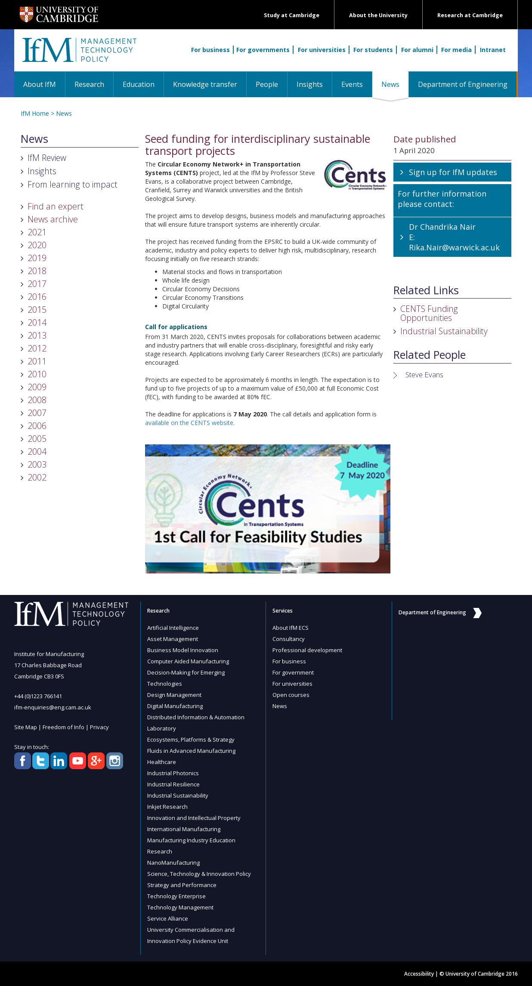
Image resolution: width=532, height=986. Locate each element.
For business (210, 50)
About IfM (39, 84)
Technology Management (180, 907)
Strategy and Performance (182, 885)
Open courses (290, 695)
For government (293, 672)
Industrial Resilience (173, 784)
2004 (37, 451)
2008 (37, 400)
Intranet (493, 50)
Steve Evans (424, 374)
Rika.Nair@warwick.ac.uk (454, 247)
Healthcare (161, 762)
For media (456, 50)
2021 (37, 232)
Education (139, 84)
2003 (37, 464)
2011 (37, 361)
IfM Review (47, 157)
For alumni (417, 50)
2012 (37, 348)
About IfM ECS (290, 628)
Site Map (25, 727)
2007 (37, 413)
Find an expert (56, 206)
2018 (37, 271)
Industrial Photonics (173, 773)
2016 (37, 296)
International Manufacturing (183, 829)
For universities (322, 50)
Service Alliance (167, 918)
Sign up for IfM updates (453, 172)
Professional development (307, 650)
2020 (37, 245)
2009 (37, 387)
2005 (37, 438)
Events (352, 84)
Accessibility (419, 973)
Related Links (426, 290)
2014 (37, 322)
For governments (263, 50)
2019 (37, 258)
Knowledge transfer (205, 84)
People (267, 84)
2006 (37, 425)
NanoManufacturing (173, 862)
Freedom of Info (63, 727)
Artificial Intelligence (173, 628)
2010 (37, 374)
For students (373, 50)
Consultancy (288, 639)
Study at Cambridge (291, 15)
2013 (37, 335)
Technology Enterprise (176, 896)
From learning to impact (73, 184)
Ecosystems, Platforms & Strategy (191, 739)
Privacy (99, 727)
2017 (37, 284)
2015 (37, 309)
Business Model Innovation (182, 650)
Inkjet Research (167, 806)
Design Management (174, 695)
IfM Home (35, 113)
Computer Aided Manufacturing (188, 661)
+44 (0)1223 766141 (38, 696)
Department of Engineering (462, 84)
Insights (310, 84)
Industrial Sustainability (444, 331)
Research (89, 84)
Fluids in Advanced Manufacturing (191, 751)
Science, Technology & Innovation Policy (199, 874)
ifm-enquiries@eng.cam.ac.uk (52, 707)
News (394, 84)
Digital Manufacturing (175, 706)
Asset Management (172, 639)
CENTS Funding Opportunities (429, 313)
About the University (378, 15)
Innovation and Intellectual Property (194, 818)
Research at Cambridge (470, 15)
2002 (37, 477)
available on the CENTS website (189, 423)
